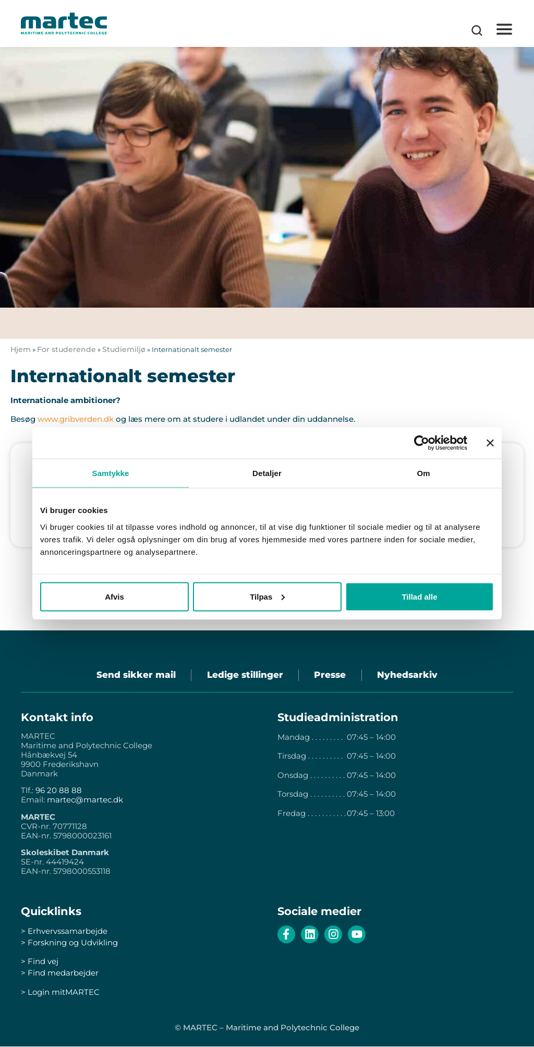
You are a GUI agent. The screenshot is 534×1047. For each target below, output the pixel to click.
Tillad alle (419, 596)
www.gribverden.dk (76, 419)
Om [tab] (423, 473)
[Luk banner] (490, 443)
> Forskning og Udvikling (69, 943)
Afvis (114, 596)
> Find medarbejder (60, 973)
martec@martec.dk (85, 800)
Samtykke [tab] (110, 473)
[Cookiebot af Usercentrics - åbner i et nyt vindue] (421, 443)
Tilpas (267, 596)
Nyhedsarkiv (408, 675)
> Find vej (39, 962)
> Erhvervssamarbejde (64, 931)
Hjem (20, 349)
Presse (330, 675)
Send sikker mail (135, 675)
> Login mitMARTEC (60, 992)
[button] (504, 29)
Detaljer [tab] (267, 473)
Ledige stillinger (245, 675)
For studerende (66, 349)
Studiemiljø (123, 349)
